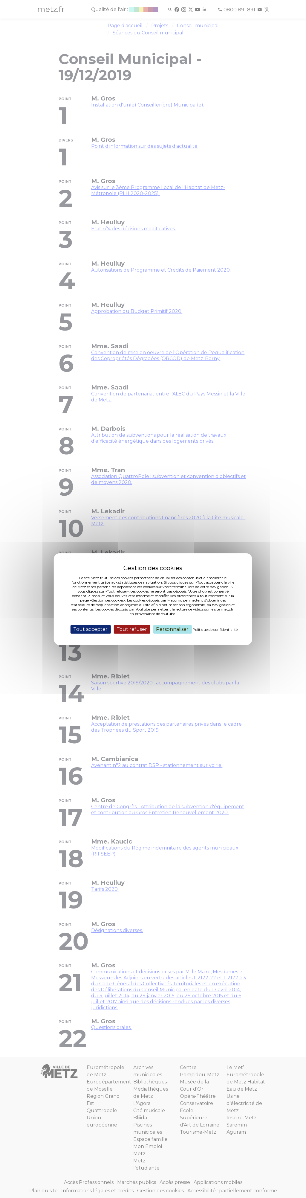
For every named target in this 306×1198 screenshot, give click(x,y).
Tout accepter (90, 629)
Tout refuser (132, 629)
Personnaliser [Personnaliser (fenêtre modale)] (172, 629)
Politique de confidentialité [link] (215, 629)
